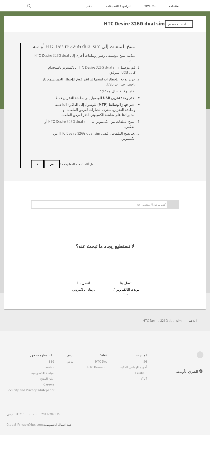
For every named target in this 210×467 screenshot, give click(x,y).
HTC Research (102, 369)
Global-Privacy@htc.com (26, 426)
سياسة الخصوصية (46, 375)
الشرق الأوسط (187, 373)
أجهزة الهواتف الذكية (140, 369)
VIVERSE (149, 6)
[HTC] (198, 5)
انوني (10, 416)
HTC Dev (106, 363)
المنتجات (175, 6)
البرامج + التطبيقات (116, 6)
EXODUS (147, 375)
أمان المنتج (51, 381)
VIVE (150, 381)
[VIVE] (12, 5)
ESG (55, 363)
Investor (51, 369)
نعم (52, 170)
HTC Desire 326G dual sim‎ (160, 323)
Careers (52, 386)
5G (152, 363)
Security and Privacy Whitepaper (32, 392)
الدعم (87, 6)
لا (37, 170)
